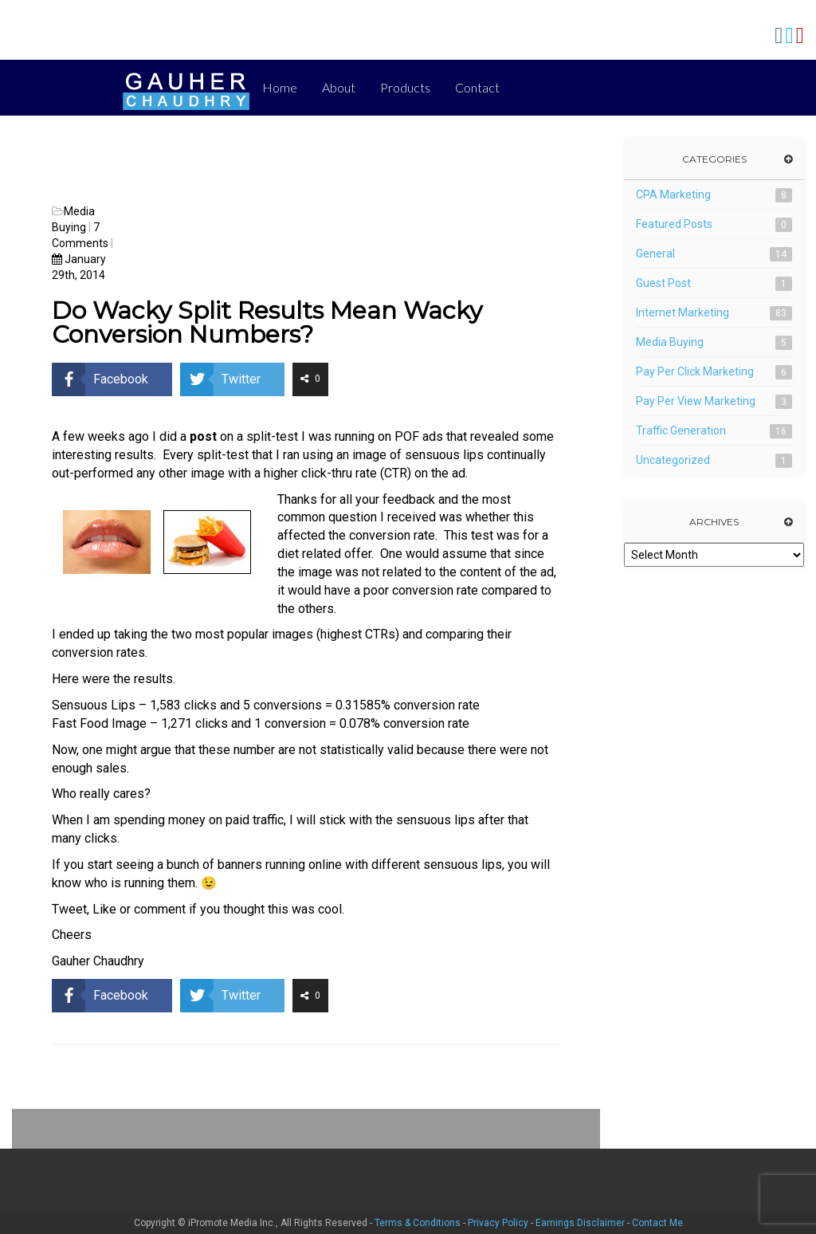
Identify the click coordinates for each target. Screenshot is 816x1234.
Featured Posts (674, 224)
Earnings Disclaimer (580, 1222)
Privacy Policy (498, 1222)
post (203, 436)
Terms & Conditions (418, 1222)
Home (279, 87)
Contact (477, 87)
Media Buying (670, 342)
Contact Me (657, 1222)
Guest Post (663, 283)
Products (405, 87)
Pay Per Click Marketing (695, 371)
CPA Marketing (673, 194)
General (655, 253)
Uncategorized (673, 460)
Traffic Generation (681, 430)
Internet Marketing (682, 312)
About (338, 87)
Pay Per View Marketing (695, 401)
